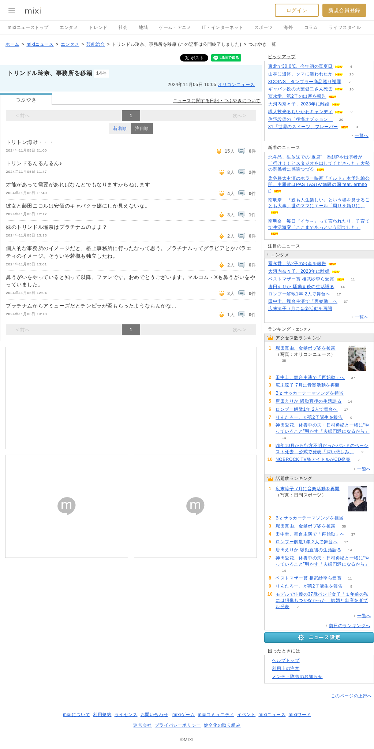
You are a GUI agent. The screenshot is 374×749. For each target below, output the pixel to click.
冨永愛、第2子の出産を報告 (297, 96)
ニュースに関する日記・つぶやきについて (217, 100)
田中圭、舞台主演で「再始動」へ (302, 301)
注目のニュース (284, 246)
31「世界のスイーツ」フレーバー (303, 126)
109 (341, 309)
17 (339, 294)
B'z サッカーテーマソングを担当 (310, 393)
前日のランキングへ (349, 625)
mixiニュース (39, 44)
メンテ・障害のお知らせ (297, 676)
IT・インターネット (222, 27)
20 (341, 120)
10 (351, 89)
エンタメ (69, 27)
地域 (143, 27)
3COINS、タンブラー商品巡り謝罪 (304, 81)
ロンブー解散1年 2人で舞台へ (299, 294)
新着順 (120, 128)
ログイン (296, 10)
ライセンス (126, 714)
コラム (311, 27)
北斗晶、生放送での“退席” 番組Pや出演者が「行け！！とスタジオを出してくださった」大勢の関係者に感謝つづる (319, 163)
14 (343, 287)
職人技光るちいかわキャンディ (300, 111)
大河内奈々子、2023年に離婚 (299, 104)
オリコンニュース (236, 84)
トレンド (98, 27)
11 (353, 279)
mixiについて (76, 714)
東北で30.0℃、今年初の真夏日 (300, 66)
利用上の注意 (286, 668)
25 (351, 74)
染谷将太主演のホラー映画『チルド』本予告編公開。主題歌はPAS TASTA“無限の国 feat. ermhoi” (319, 184)
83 (352, 393)
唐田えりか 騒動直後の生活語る (301, 286)
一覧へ (362, 135)
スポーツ (263, 27)
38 (284, 360)
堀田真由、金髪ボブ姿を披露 (306, 348)
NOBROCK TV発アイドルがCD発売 (313, 459)
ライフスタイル (345, 27)
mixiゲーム (183, 714)
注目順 (142, 128)
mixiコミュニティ (216, 714)
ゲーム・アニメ (175, 27)
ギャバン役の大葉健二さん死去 (300, 89)
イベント (246, 714)
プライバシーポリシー (178, 725)
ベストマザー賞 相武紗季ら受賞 (301, 279)
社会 (123, 27)
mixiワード (299, 714)
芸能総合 (95, 44)
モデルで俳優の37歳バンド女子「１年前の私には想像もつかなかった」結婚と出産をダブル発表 (322, 600)
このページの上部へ (351, 695)
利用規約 (102, 714)
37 (346, 301)
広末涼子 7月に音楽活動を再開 (300, 308)
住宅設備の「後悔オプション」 (300, 119)
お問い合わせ (154, 714)
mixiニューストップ (28, 27)
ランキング (279, 329)
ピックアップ (282, 56)
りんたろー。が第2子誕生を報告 (309, 417)
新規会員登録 (344, 10)
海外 (288, 27)
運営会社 (142, 725)
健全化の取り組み (222, 725)
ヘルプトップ (286, 660)
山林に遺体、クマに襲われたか (300, 74)
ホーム (12, 44)
